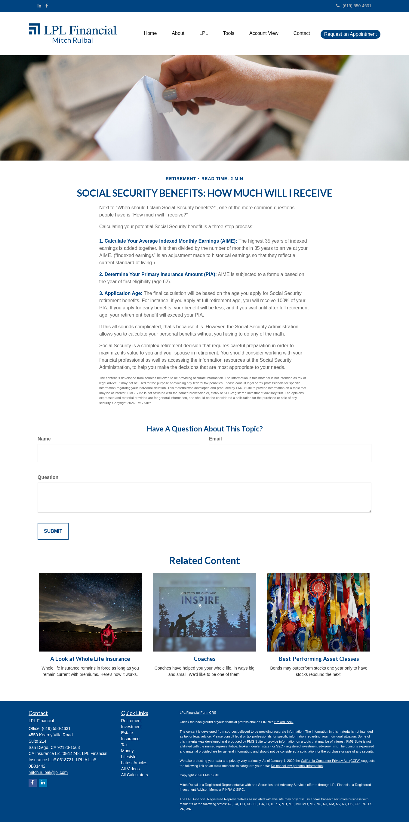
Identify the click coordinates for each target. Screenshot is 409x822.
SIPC (240, 789)
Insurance (130, 738)
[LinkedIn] (39, 6)
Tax (124, 744)
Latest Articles (134, 762)
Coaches (205, 658)
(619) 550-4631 (353, 5)
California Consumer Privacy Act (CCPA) (331, 760)
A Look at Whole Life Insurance (90, 658)
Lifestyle (129, 756)
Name (44, 438)
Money (127, 750)
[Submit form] (53, 531)
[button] (178, 33)
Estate (127, 732)
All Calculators (134, 774)
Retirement (131, 720)
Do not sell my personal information (297, 766)
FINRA (227, 789)
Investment (131, 726)
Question (48, 477)
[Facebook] (46, 6)
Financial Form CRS (201, 712)
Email (215, 438)
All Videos (130, 768)
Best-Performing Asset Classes (319, 658)
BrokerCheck (284, 722)
